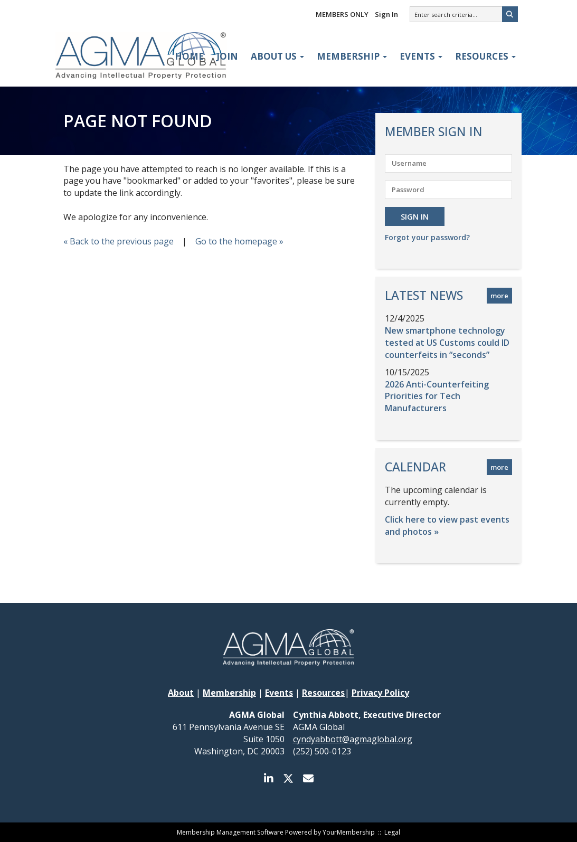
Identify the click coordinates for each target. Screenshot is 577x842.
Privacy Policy (380, 692)
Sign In (386, 14)
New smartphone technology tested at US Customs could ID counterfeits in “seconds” (447, 343)
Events (421, 56)
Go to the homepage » (239, 241)
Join (227, 56)
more (499, 295)
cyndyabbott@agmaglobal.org (352, 739)
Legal (392, 832)
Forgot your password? (427, 237)
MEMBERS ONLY (342, 14)
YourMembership (349, 832)
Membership (352, 56)
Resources (485, 56)
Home (189, 56)
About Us (277, 56)
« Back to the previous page (118, 241)
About (181, 692)
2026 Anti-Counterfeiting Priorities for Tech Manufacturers (437, 396)
